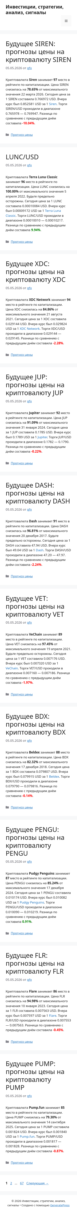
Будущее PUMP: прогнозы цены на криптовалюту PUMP (35, 1075)
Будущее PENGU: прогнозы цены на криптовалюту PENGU (35, 841)
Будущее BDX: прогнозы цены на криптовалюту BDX (36, 724)
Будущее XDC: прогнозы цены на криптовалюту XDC (36, 271)
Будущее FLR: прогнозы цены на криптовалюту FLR (35, 963)
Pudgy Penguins (32, 902)
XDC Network (30, 328)
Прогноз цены (22, 134)
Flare (52, 1015)
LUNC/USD (22, 156)
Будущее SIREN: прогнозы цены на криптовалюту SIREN (38, 51)
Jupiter (42, 437)
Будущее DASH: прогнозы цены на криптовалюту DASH (38, 493)
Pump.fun (27, 1136)
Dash (39, 550)
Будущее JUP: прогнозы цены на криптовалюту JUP (35, 384)
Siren (53, 104)
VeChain (12, 668)
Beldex (54, 776)
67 (22, 1183)
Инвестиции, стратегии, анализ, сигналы (35, 9)
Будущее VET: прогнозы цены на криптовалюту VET (35, 606)
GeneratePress (59, 1205)
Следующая (37, 1183)
